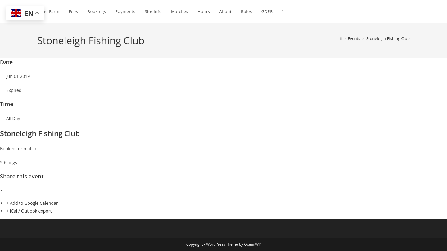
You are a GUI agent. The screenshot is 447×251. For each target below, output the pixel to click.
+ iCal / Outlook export (29, 211)
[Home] (341, 38)
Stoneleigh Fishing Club (388, 38)
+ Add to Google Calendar (32, 203)
